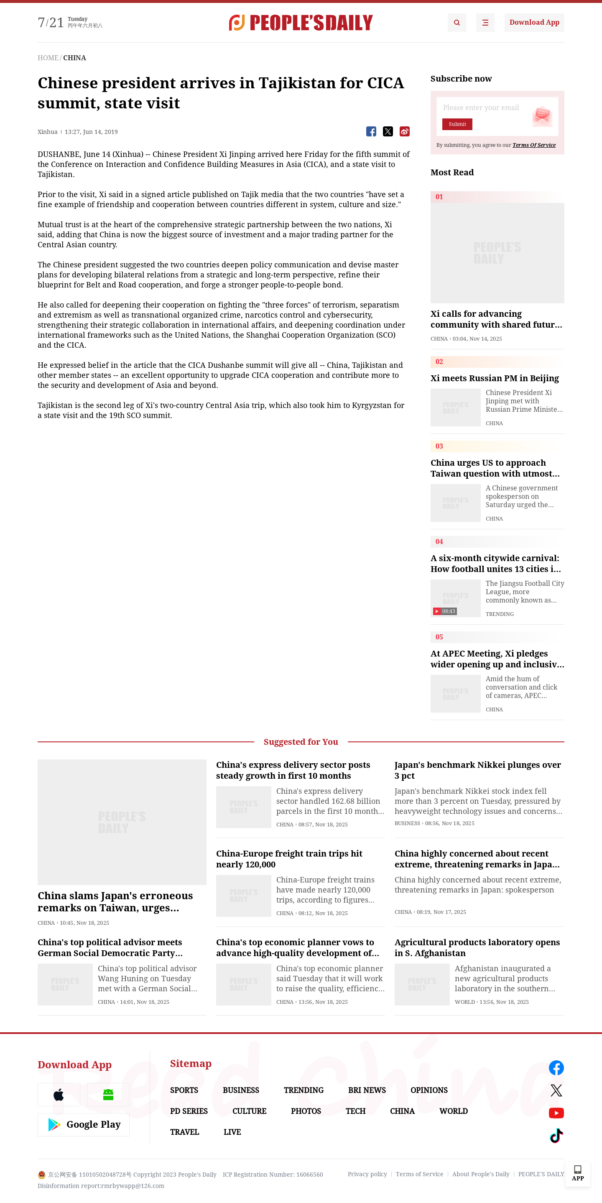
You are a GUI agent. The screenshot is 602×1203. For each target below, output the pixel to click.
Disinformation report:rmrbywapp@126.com (101, 1185)
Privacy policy (367, 1174)
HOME (48, 58)
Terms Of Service (534, 145)
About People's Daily (481, 1174)
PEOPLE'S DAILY (541, 1174)
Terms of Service (420, 1174)
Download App (534, 22)
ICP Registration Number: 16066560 (273, 1174)
